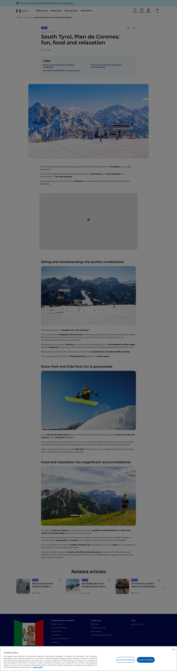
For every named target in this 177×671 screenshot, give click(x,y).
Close (173, 649)
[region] (88, 658)
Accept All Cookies (146, 660)
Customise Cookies (125, 660)
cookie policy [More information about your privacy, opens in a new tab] (38, 667)
